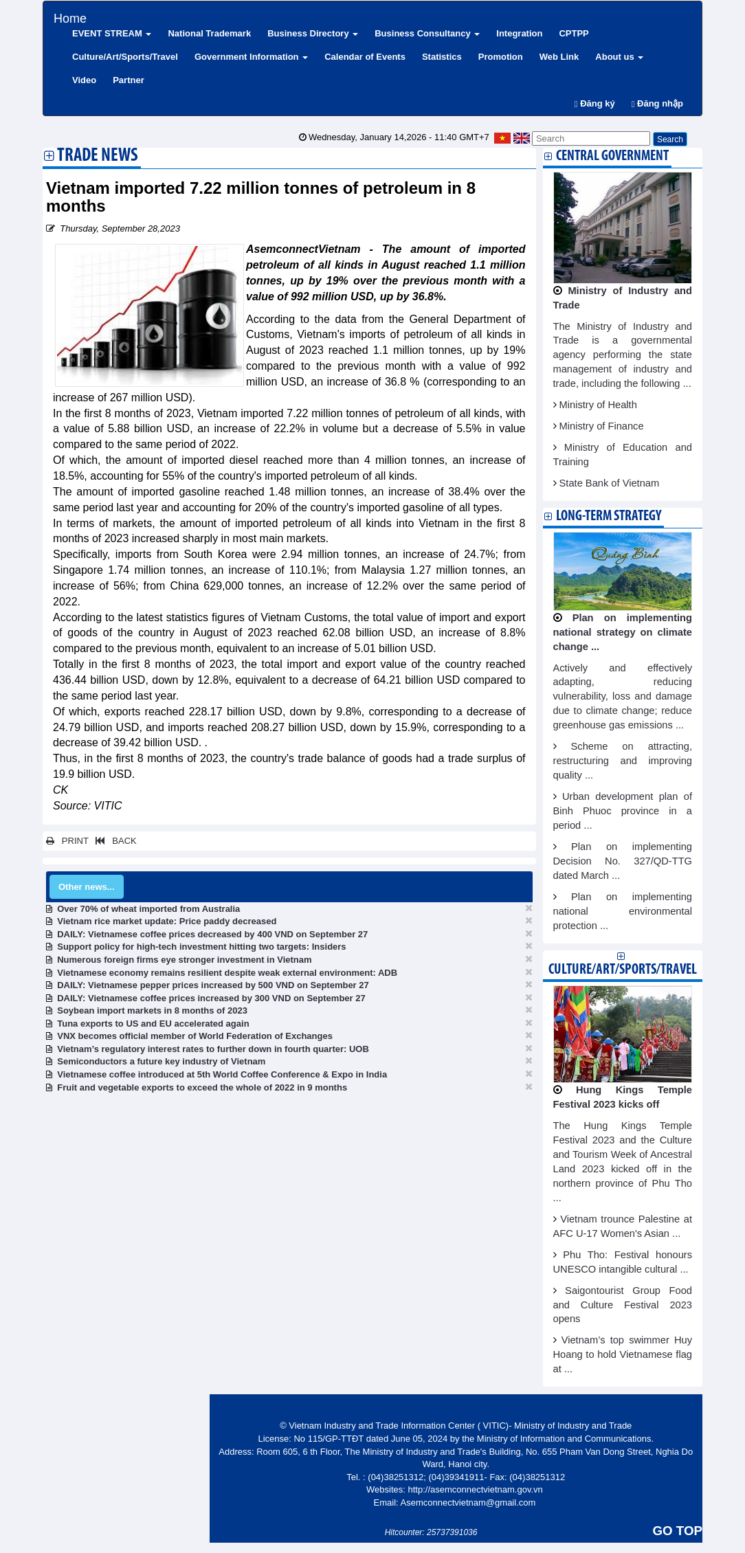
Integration (519, 33)
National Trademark (209, 33)
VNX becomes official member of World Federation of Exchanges (195, 1036)
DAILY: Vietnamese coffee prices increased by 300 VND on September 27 (211, 998)
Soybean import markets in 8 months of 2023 (152, 1010)
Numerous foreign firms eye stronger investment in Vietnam (184, 959)
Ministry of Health (598, 404)
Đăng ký (595, 103)
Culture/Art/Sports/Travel (125, 57)
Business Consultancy (427, 33)
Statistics (442, 57)
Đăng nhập (657, 103)
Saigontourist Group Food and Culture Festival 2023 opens (623, 1305)
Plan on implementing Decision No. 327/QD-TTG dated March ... (623, 861)
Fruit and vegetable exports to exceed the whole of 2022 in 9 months (202, 1087)
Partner (128, 80)
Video (84, 80)
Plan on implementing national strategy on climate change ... (623, 632)
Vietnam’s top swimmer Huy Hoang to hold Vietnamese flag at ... (623, 1354)
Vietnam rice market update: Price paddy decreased (166, 921)
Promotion (500, 57)
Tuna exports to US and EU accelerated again (153, 1023)
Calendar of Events (364, 57)
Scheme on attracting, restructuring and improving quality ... (623, 761)
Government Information (251, 57)
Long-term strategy (608, 516)
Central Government (612, 156)
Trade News (97, 156)
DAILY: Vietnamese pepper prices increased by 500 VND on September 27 (213, 985)
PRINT (67, 841)
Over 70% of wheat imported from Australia (148, 909)
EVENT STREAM (111, 33)
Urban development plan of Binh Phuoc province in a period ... (623, 811)
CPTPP (573, 33)
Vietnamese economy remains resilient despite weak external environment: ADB (227, 973)
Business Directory (312, 33)
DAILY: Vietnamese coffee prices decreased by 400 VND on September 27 (212, 934)
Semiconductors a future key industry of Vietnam (161, 1061)
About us (619, 57)
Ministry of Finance (601, 426)
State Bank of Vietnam (609, 483)
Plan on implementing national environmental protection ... (623, 911)
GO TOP (677, 1530)
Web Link (559, 57)
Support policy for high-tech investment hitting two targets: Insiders (201, 946)
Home (70, 17)
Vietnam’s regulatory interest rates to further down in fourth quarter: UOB (213, 1049)
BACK (113, 841)
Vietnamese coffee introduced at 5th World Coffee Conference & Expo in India (222, 1074)
